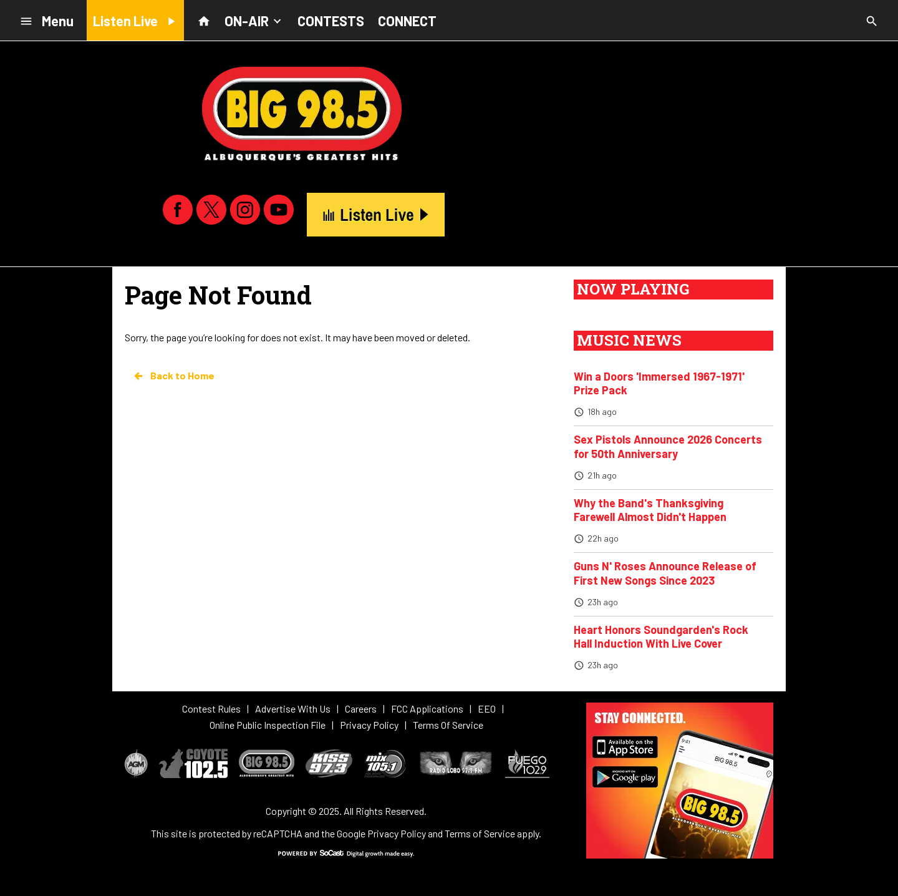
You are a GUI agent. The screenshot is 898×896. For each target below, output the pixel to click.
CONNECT (407, 20)
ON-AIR (254, 20)
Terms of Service (480, 833)
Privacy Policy (396, 833)
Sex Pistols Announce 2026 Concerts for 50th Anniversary (668, 446)
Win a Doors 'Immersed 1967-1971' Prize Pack (659, 383)
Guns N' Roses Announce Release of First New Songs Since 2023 (665, 573)
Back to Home (173, 375)
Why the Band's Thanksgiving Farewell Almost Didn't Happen (650, 510)
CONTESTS (330, 20)
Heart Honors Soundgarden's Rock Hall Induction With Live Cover (661, 637)
